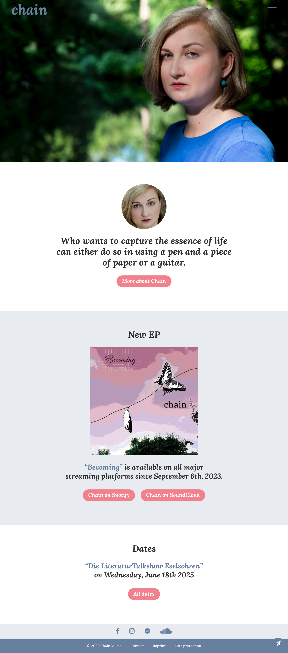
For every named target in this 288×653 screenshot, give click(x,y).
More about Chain (144, 280)
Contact (137, 646)
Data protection (188, 646)
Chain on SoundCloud (173, 494)
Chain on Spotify (109, 494)
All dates (144, 593)
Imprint (159, 646)
